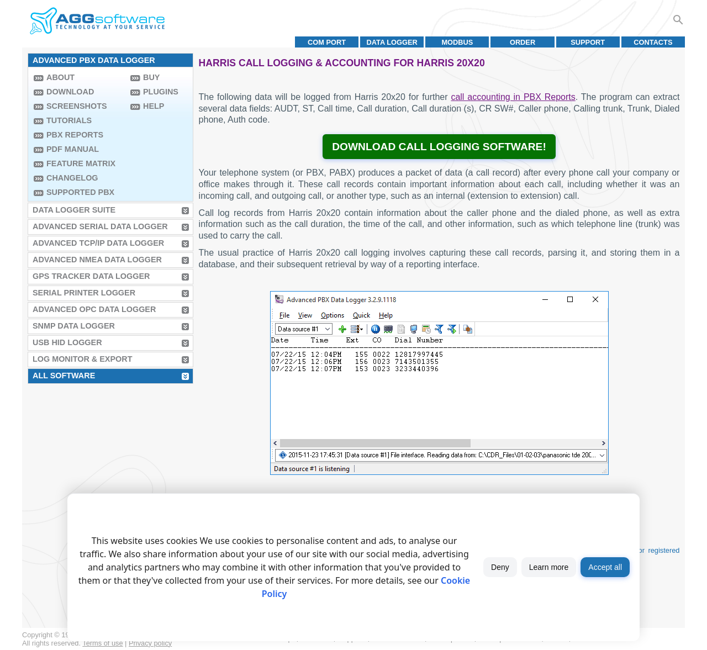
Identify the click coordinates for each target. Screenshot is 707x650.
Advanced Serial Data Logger (100, 226)
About (60, 77)
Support (588, 42)
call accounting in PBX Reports (513, 97)
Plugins (160, 91)
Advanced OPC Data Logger (94, 309)
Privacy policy (150, 643)
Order (522, 42)
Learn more (549, 567)
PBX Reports (74, 134)
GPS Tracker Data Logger (91, 276)
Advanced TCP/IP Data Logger (98, 243)
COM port (327, 42)
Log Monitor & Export (82, 359)
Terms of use (102, 643)
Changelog (72, 177)
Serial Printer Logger (84, 292)
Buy (151, 77)
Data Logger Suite (74, 209)
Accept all (605, 567)
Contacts (653, 42)
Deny (500, 567)
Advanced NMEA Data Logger (97, 259)
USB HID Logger (67, 342)
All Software (64, 375)
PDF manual (72, 149)
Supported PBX (80, 192)
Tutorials (69, 120)
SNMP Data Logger (74, 325)
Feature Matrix (80, 163)
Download (70, 91)
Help (153, 106)
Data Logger (392, 42)
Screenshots (76, 106)
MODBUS (457, 42)
